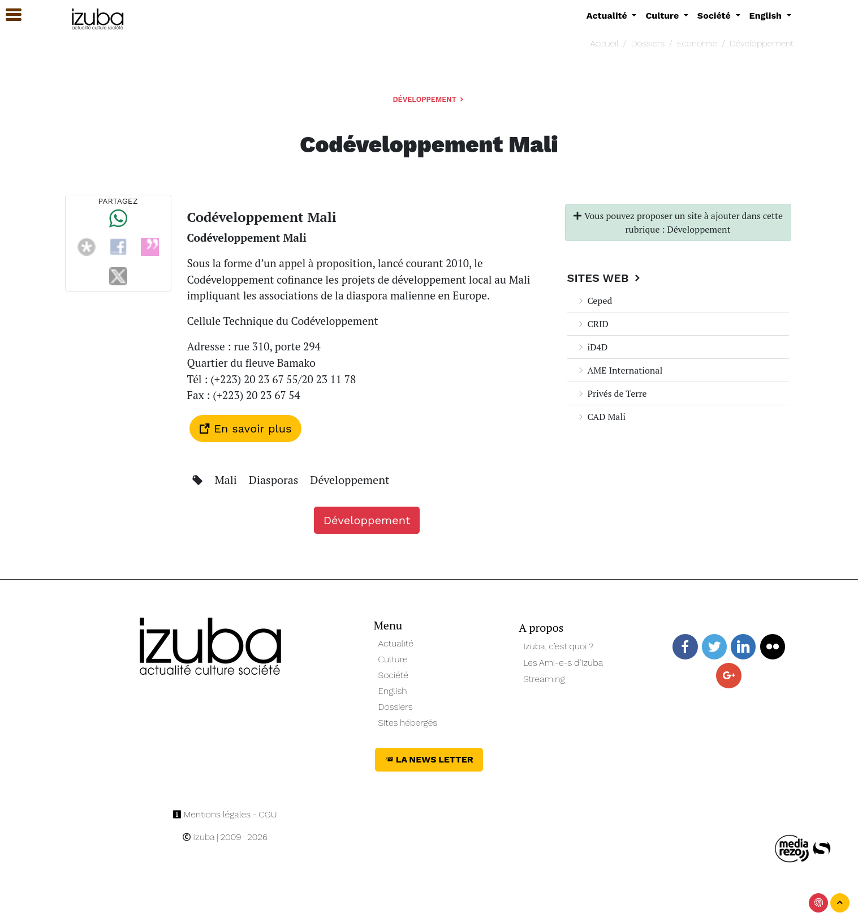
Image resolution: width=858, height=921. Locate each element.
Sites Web (605, 278)
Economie (697, 43)
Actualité (396, 643)
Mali (226, 479)
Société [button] (715, 15)
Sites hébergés (408, 722)
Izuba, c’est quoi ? (558, 646)
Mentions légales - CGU (225, 814)
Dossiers (648, 43)
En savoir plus (245, 428)
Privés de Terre (611, 393)
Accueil (604, 43)
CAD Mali (601, 416)
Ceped (594, 300)
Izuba (198, 837)
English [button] (766, 15)
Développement (762, 43)
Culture (393, 659)
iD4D (592, 347)
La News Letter (429, 759)
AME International (619, 370)
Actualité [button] (608, 15)
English (392, 691)
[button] (8, 15)
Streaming (544, 679)
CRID (592, 324)
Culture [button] (663, 15)
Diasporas (275, 479)
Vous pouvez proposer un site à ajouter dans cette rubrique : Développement (678, 222)
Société (393, 675)
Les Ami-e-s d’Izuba (563, 662)
